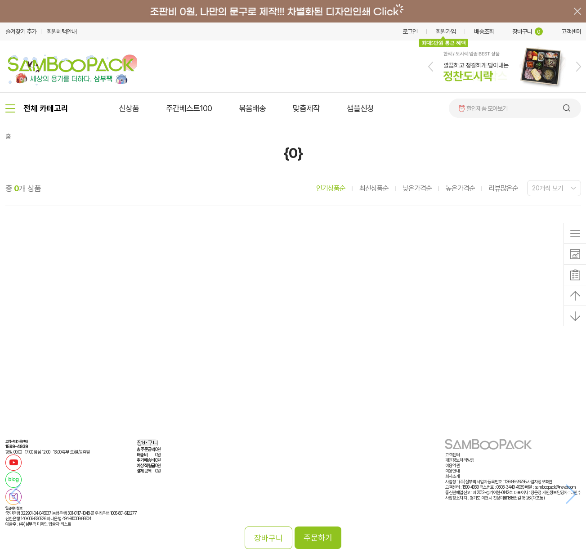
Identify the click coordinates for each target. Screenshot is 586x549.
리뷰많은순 (503, 188)
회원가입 (446, 31)
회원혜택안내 (61, 31)
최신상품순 (374, 188)
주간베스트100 (189, 108)
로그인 (410, 31)
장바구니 (527, 31)
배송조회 (484, 31)
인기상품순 (330, 188)
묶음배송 (252, 108)
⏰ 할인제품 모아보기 (482, 108)
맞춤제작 (306, 108)
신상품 (129, 108)
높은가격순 (460, 188)
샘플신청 (360, 108)
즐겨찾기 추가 (20, 31)
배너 (293, 11)
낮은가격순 (417, 188)
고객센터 (571, 31)
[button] (430, 67)
